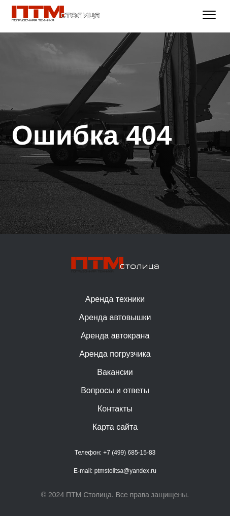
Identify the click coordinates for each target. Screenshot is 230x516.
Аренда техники (115, 299)
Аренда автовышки (115, 317)
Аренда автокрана (115, 335)
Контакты (115, 408)
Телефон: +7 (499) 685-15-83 (115, 452)
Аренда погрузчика (114, 354)
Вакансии (115, 372)
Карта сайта (115, 427)
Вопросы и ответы (115, 390)
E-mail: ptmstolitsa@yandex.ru (115, 470)
